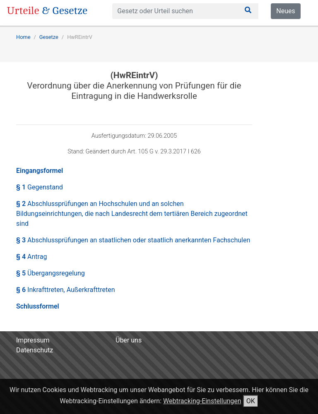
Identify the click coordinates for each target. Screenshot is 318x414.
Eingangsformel (39, 171)
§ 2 (132, 213)
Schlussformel (37, 306)
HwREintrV (79, 37)
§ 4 (31, 257)
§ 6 (65, 290)
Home (23, 37)
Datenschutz (34, 350)
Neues (285, 11)
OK (250, 401)
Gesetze (48, 37)
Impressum (33, 340)
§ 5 (50, 273)
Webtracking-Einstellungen (202, 401)
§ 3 (133, 240)
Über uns (129, 340)
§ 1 (39, 187)
